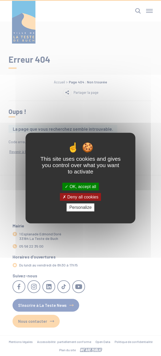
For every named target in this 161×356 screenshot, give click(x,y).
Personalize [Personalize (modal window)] (80, 207)
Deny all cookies (80, 197)
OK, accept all (80, 186)
